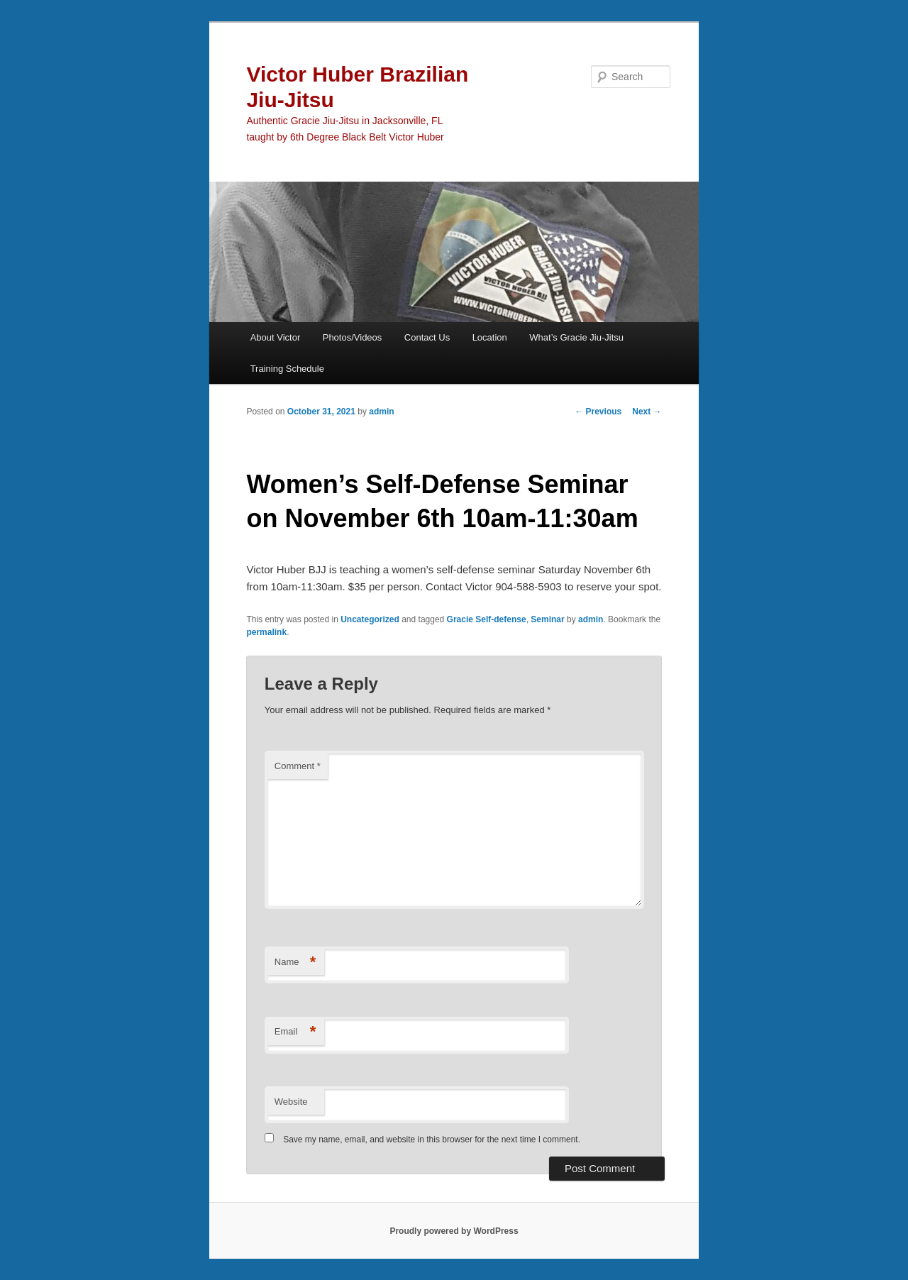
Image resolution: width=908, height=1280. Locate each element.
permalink (266, 632)
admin (381, 411)
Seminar (547, 619)
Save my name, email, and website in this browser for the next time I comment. (431, 1139)
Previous (598, 411)
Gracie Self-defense (486, 619)
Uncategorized (369, 619)
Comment (298, 766)
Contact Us (427, 337)
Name (295, 962)
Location (489, 337)
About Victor (275, 337)
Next (646, 411)
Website (291, 1101)
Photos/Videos (352, 337)
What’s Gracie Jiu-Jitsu (576, 337)
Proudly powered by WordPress (453, 1231)
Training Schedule (287, 368)
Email (295, 1032)
